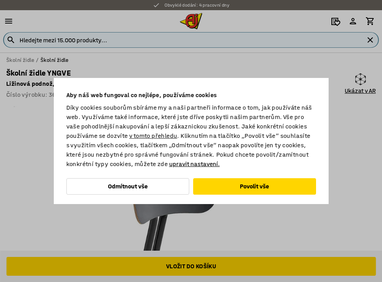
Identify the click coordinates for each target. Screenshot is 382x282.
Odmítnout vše (128, 186)
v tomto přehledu (153, 135)
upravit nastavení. (194, 164)
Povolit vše (254, 186)
